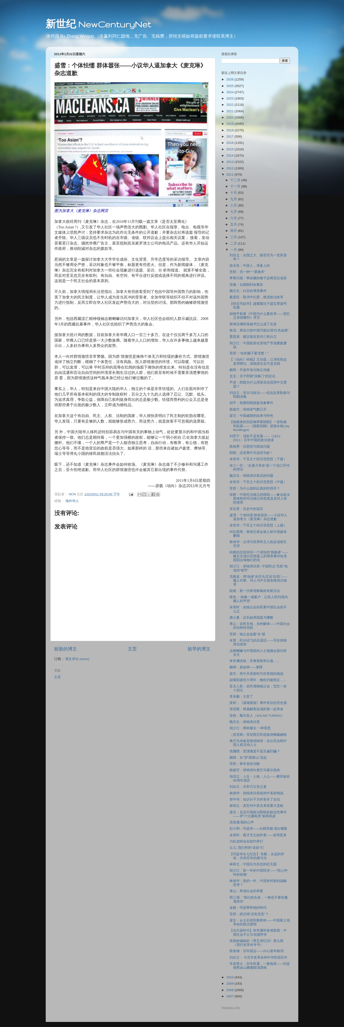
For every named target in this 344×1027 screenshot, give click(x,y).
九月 (234, 199)
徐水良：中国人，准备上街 (249, 265)
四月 (234, 230)
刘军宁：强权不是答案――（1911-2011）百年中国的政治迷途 (255, 438)
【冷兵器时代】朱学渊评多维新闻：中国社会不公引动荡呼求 (258, 932)
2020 (230, 117)
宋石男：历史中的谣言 (246, 509)
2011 (230, 174)
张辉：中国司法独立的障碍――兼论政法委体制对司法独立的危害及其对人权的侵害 (259, 498)
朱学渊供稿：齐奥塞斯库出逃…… (254, 661)
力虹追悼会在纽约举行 (246, 841)
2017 (230, 136)
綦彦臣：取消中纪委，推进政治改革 (256, 297)
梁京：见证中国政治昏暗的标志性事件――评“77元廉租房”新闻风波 (258, 814)
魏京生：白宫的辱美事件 (248, 291)
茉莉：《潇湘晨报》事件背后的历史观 (258, 703)
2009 (230, 983)
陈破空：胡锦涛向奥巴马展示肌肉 (254, 770)
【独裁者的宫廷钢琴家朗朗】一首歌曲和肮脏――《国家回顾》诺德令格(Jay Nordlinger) (259, 425)
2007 (230, 996)
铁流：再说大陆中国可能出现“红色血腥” (259, 330)
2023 (230, 98)
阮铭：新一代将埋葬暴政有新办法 (254, 591)
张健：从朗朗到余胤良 (246, 284)
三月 (234, 237)
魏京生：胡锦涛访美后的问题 (251, 475)
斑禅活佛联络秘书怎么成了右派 (253, 324)
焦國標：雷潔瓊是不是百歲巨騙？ (254, 751)
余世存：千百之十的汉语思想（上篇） (258, 525)
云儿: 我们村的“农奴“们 (246, 847)
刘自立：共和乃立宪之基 (248, 786)
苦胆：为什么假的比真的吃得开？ (254, 488)
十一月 (235, 186)
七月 (234, 211)
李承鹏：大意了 (241, 696)
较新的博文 (65, 648)
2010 (230, 977)
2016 (230, 143)
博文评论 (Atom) (77, 659)
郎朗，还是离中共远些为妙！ (251, 453)
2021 (230, 111)
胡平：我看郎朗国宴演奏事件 (251, 403)
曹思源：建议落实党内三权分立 (253, 336)
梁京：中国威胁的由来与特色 (251, 415)
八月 (234, 205)
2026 (230, 79)
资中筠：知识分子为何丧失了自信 (254, 799)
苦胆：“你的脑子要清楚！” (249, 353)
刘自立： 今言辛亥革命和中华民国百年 (258, 957)
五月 (234, 224)
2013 (230, 162)
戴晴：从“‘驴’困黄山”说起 (248, 757)
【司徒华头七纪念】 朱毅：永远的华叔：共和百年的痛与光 (256, 856)
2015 (230, 149)
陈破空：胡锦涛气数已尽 (248, 409)
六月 (234, 218)
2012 (230, 168)
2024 (230, 92)
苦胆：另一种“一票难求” (247, 272)
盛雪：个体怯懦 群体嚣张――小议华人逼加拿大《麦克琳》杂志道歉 (258, 517)
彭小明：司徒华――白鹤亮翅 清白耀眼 (258, 828)
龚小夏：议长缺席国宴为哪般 (251, 617)
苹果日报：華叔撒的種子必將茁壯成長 (258, 278)
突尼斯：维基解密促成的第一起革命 (256, 709)
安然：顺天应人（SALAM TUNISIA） (257, 715)
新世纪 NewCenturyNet (98, 24)
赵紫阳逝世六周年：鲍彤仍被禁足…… (258, 680)
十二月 (235, 180)
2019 (230, 124)
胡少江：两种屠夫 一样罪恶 (250, 728)
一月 (234, 250)
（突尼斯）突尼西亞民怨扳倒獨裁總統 (258, 734)
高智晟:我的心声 (241, 822)
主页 (132, 648)
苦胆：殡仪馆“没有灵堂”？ (249, 914)
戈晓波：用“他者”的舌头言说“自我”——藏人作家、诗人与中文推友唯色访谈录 (258, 580)
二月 (234, 243)
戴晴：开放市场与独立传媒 (249, 370)
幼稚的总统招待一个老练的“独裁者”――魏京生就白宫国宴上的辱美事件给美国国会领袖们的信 (259, 556)
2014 (230, 155)
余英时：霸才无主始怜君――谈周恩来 (258, 835)
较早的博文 (199, 648)
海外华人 (72, 501)
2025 (230, 86)
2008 (230, 990)
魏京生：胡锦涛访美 (244, 722)
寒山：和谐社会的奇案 (246, 891)
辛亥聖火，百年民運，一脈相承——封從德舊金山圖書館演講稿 (259, 965)
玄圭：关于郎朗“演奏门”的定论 (252, 376)
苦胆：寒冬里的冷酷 (244, 764)
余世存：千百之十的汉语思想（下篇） (258, 459)
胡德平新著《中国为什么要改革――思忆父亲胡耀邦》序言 (259, 315)
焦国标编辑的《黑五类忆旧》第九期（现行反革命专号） (256, 943)
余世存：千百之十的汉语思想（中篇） (258, 482)
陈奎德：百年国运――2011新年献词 (256, 951)
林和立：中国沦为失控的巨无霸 (253, 864)
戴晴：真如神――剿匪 (246, 667)
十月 (234, 192)
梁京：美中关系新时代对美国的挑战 (256, 674)
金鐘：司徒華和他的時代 (248, 907)
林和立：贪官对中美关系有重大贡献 (256, 806)
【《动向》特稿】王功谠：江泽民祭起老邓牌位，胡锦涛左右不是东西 (258, 361)
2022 (230, 104)
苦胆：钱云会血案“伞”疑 (247, 634)
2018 (230, 130)
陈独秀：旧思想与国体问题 (249, 446)
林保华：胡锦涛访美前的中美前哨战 (256, 793)
